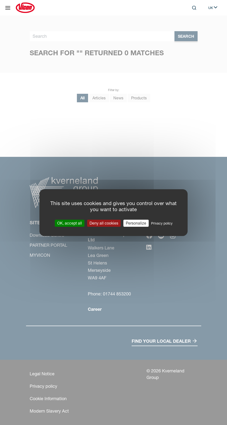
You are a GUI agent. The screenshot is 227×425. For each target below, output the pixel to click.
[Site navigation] (8, 8)
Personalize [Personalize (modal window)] (136, 222)
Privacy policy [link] (162, 223)
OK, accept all (69, 222)
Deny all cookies (104, 222)
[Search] (194, 7)
